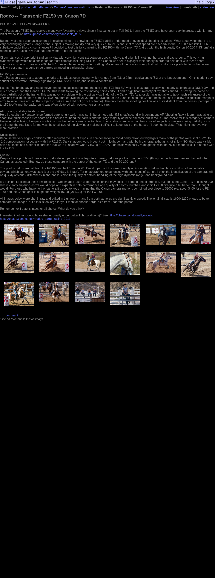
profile (25, 7)
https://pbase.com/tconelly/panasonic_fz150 (53, 34)
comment (12, 315)
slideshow (207, 7)
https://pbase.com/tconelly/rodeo (130, 215)
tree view (172, 7)
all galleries (40, 7)
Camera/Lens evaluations (72, 7)
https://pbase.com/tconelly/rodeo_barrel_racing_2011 (35, 218)
